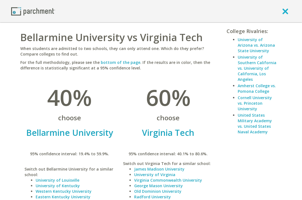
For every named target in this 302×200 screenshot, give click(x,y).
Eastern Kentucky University (63, 196)
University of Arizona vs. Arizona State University (256, 45)
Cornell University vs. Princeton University (255, 103)
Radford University (152, 196)
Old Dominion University (157, 191)
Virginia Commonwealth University (168, 180)
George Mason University (158, 185)
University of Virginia (154, 174)
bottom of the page (120, 62)
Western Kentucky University (64, 191)
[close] (285, 11)
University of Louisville (57, 180)
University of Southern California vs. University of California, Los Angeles (257, 68)
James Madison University (159, 169)
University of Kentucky (58, 185)
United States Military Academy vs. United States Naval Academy (255, 123)
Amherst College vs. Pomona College (257, 88)
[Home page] (33, 11)
